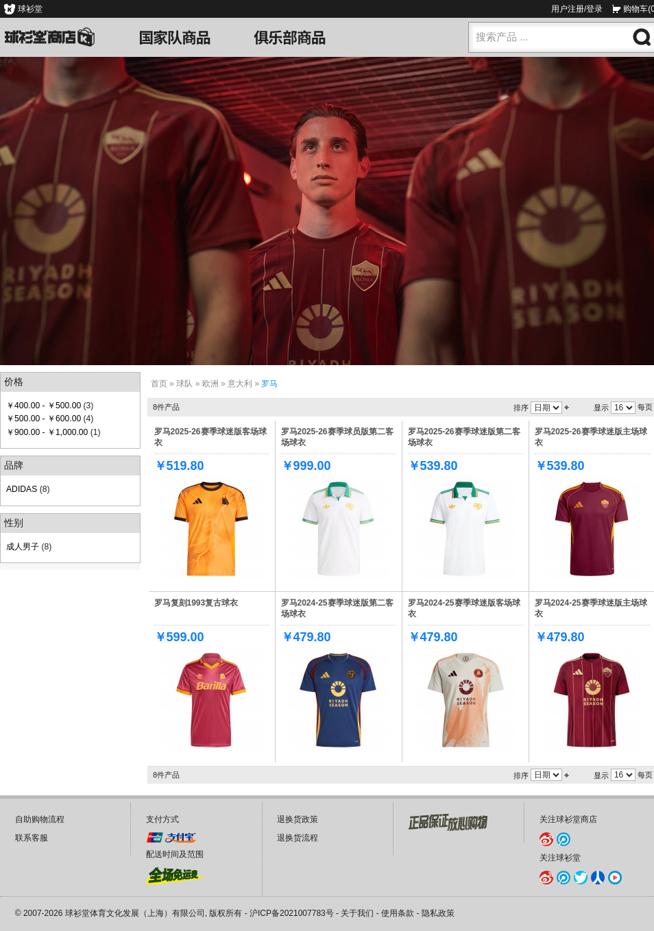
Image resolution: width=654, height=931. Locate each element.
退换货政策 (297, 819)
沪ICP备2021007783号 (292, 913)
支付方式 (162, 819)
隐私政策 (438, 913)
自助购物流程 (39, 819)
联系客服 (31, 838)
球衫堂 (30, 9)
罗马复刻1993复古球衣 (196, 603)
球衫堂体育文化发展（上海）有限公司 (135, 913)
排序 (521, 408)
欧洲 (210, 383)
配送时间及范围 (175, 854)
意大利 (240, 383)
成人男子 (22, 546)
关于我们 (357, 913)
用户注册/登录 (577, 9)
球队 (184, 383)
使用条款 (397, 913)
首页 (159, 383)
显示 (601, 408)
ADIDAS (21, 489)
